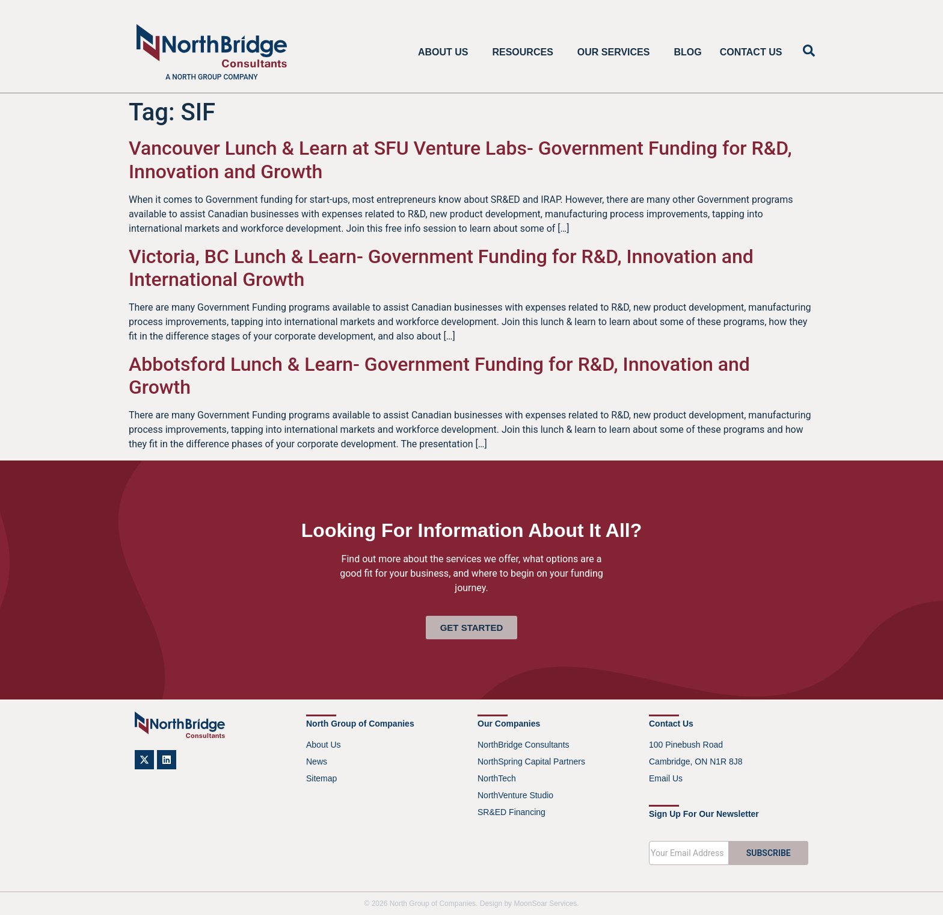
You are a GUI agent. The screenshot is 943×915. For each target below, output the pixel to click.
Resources (525, 52)
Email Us (666, 778)
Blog (687, 52)
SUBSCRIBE (768, 853)
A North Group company (211, 77)
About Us (446, 52)
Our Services (616, 52)
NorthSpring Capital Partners (531, 761)
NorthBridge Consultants (524, 744)
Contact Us (751, 52)
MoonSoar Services (545, 903)
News (316, 761)
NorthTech (497, 778)
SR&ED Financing (511, 812)
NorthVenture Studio (515, 795)
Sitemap (321, 778)
